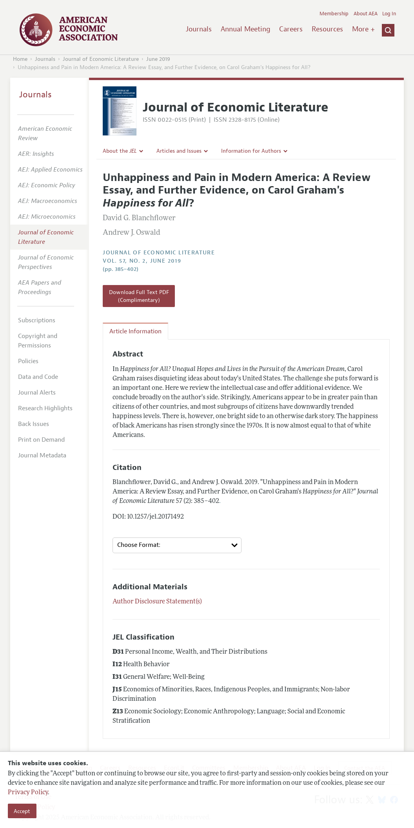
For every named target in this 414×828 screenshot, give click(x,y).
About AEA (366, 14)
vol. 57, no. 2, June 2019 (142, 261)
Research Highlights (45, 408)
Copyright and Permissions (37, 340)
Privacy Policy (28, 793)
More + (363, 29)
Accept (22, 811)
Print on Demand (41, 440)
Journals (199, 29)
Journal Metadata (42, 455)
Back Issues (33, 424)
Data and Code (38, 377)
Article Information (135, 331)
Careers (291, 29)
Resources (327, 29)
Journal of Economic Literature (101, 59)
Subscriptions (36, 320)
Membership (334, 14)
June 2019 (158, 59)
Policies (28, 361)
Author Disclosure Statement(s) (157, 602)
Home (20, 59)
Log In (389, 14)
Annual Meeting (246, 29)
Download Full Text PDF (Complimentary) (139, 296)
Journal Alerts (37, 393)
